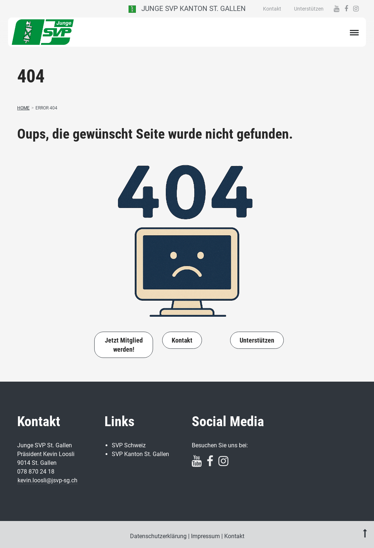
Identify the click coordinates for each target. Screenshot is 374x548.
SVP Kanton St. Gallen (140, 454)
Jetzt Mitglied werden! (124, 344)
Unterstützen (309, 9)
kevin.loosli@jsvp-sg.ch (47, 480)
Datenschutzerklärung (158, 536)
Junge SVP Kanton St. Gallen (187, 8)
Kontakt (272, 9)
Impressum (205, 536)
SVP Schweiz (129, 445)
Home (23, 108)
